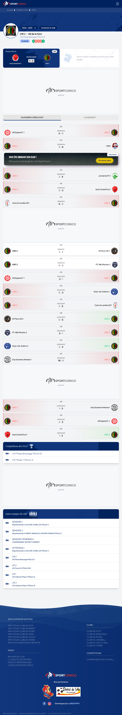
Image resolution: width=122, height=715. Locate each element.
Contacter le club (48, 28)
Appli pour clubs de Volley (22, 640)
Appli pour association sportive (24, 645)
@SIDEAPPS (73, 706)
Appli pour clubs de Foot (21, 628)
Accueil (10, 10)
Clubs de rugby (94, 640)
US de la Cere (22, 10)
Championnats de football (100, 662)
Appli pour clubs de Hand (21, 637)
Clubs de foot (94, 634)
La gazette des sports (19, 662)
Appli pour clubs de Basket (21, 631)
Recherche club (16, 659)
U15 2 (34, 10)
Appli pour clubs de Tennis (21, 643)
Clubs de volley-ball (97, 645)
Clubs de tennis (94, 648)
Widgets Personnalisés (19, 665)
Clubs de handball (96, 643)
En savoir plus (105, 162)
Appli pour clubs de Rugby (21, 634)
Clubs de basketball (97, 637)
